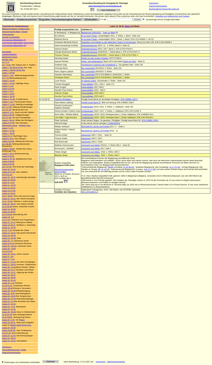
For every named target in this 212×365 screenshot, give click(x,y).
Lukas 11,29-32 (8, 193)
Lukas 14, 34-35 (9, 238)
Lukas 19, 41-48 (9, 291)
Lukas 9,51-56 (8, 164)
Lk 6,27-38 (6, 117)
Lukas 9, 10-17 (8, 153)
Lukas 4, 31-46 (8, 99)
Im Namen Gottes (88, 81)
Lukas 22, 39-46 (9, 312)
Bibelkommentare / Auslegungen (15, 29)
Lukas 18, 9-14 (8, 270)
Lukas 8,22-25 (8, 141)
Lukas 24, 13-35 (9, 336)
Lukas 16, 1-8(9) (9, 249)
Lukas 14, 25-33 (9, 235)
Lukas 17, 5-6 (7, 257)
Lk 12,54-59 (7, 214)
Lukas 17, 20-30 (9, 264)
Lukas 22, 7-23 (8, 307)
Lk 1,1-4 (5, 62)
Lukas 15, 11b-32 (9, 246)
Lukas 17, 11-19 (9, 262)
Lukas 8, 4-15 (7, 139)
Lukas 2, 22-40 (8, 81)
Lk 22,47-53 (7, 314)
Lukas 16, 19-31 (9, 254)
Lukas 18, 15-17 (9, 272)
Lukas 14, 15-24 (9, 233)
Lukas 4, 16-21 (8, 94)
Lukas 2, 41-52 (8, 83)
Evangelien (6, 52)
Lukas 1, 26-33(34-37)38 (12, 67)
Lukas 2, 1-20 (7, 75)
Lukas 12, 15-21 (9, 199)
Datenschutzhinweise (158, 6)
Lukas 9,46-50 (8, 161)
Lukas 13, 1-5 (8, 217)
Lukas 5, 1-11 (7, 102)
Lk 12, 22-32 (7, 201)
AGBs (23, 350)
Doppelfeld (66, 163)
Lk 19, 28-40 (7, 288)
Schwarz (66, 190)
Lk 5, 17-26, (7, 107)
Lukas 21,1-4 (8, 301)
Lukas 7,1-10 (7, 128)
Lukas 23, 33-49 (9, 328)
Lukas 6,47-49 (8, 123)
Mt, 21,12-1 (103, 169)
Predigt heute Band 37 (91, 102)
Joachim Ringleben (63, 99)
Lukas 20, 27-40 (9, 299)
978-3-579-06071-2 (89, 192)
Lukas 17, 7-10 (8, 259)
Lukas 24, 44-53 (9, 341)
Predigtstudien (87, 107)
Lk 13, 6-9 (6, 220)
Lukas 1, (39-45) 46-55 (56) (13, 70)
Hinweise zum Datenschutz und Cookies (172, 16)
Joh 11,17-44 (149, 169)
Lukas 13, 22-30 (9, 228)
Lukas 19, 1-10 (8, 283)
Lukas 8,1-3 (7, 136)
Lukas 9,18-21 (8, 156)
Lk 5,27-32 (6, 110)
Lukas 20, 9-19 (8, 293)
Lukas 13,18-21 (8, 225)
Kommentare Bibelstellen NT (14, 45)
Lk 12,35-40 (7, 206)
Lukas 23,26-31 (8, 322)
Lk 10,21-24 (7, 175)
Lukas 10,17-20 (8, 172)
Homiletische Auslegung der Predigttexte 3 (99, 65)
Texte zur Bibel (109, 32)
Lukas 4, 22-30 (8, 96)
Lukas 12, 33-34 (9, 204)
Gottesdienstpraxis (89, 52)
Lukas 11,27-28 (8, 191)
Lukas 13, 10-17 (9, 222)
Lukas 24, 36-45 (9, 338)
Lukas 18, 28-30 (9, 278)
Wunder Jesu (7, 60)
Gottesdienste (8, 34)
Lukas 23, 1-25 (8, 320)
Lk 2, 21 (5, 78)
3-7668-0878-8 (113, 123)
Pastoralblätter (87, 84)
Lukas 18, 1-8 (7, 267)
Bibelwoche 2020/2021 (91, 32)
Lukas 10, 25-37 (9, 177)
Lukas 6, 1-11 (8, 112)
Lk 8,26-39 (6, 144)
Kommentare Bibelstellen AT (14, 40)
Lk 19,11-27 (7, 286)
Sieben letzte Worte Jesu (20, 325)
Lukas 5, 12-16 (8, 104)
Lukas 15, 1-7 (7, 241)
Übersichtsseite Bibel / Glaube (15, 32)
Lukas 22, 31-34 (9, 309)
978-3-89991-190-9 (150, 120)
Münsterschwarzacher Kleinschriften (64, 170)
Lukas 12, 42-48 (9, 209)
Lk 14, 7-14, (7, 230)
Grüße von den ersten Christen (95, 58)
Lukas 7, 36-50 (8, 133)
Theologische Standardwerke (15, 26)
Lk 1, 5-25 (6, 65)
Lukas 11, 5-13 (8, 182)
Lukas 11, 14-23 (9, 185)
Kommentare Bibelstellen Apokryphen (18, 43)
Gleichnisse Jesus (9, 57)
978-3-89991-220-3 (128, 99)
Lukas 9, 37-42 (8, 159)
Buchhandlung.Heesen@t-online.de (164, 9)
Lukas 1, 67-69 (8, 73)
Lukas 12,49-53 (8, 212)
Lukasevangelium (9, 54)
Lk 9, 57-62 (6, 167)
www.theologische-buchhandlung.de (105, 6)
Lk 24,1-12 (6, 333)
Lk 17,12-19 (174, 167)
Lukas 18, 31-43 (9, 280)
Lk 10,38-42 (128, 167)
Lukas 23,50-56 (8, 330)
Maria (127, 26)
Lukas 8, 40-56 (8, 149)
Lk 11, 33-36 (7, 196)
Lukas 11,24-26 (8, 188)
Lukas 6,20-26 (8, 115)
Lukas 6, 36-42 (8, 120)
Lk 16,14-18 (7, 251)
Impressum (153, 3)
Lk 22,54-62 (7, 317)
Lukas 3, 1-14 (7, 86)
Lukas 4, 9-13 (7, 91)
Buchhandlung (27, 3)
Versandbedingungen (11, 350)
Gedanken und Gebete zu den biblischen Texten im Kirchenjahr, (108, 42)
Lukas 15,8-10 (8, 243)
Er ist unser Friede (89, 36)
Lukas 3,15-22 (8, 89)
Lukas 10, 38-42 (9, 180)
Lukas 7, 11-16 (8, 131)
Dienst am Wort (129, 61)
